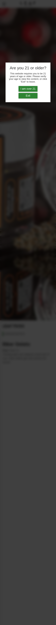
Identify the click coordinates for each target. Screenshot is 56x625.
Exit (28, 95)
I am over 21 (28, 88)
